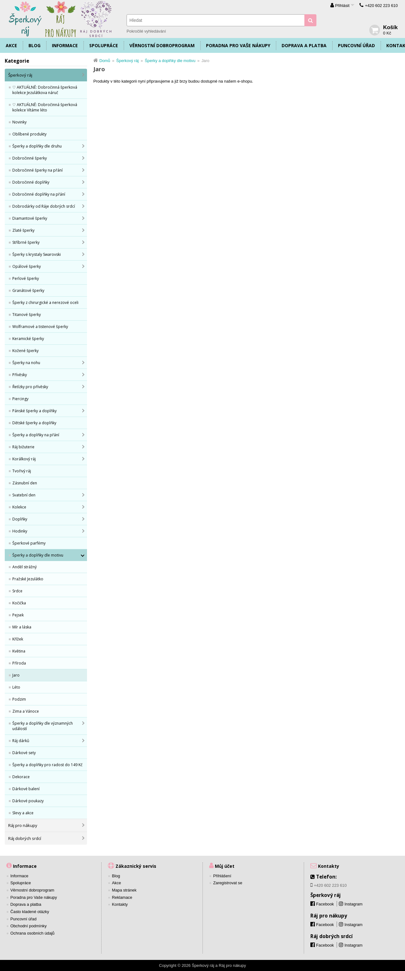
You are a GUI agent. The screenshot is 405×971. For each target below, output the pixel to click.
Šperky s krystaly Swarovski (36, 254)
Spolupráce (103, 45)
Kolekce (19, 507)
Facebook (325, 924)
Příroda (19, 663)
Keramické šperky (28, 338)
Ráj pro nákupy (22, 825)
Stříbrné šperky (26, 242)
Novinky (19, 122)
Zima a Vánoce (25, 711)
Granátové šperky (28, 290)
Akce (11, 45)
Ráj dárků (20, 740)
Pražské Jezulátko (27, 579)
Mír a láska (21, 627)
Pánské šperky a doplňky (34, 410)
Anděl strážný (24, 567)
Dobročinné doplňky (30, 182)
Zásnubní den (24, 483)
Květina (18, 651)
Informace (65, 45)
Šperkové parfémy (29, 543)
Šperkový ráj (20, 75)
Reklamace (122, 897)
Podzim (19, 699)
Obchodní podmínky (28, 926)
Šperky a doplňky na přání (35, 435)
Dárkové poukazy (28, 801)
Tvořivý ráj (21, 471)
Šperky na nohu (26, 362)
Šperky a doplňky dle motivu (37, 555)
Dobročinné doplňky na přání (38, 194)
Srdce (17, 591)
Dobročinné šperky (29, 158)
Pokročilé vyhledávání (146, 31)
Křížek (17, 639)
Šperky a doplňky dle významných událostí (42, 726)
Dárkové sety (24, 752)
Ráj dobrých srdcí (24, 838)
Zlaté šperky (23, 230)
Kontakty (120, 904)
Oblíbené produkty (29, 134)
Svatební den (23, 495)
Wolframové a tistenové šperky (40, 326)
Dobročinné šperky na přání (37, 170)
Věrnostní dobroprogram (162, 45)
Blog (34, 45)
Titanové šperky (26, 314)
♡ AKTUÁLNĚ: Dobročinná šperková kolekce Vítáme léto (44, 107)
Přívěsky (19, 374)
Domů (104, 60)
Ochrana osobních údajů (32, 933)
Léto (16, 687)
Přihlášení (222, 875)
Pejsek (18, 615)
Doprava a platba (304, 45)
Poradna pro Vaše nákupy (238, 45)
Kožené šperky (25, 350)
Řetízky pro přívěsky (30, 386)
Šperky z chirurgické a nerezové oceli (45, 302)
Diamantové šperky (29, 218)
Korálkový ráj (24, 459)
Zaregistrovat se (227, 882)
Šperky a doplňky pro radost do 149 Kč (47, 764)
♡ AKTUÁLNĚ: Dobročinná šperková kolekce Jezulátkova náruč (44, 90)
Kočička (19, 603)
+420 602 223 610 (381, 5)
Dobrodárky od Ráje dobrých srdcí (43, 206)
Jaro (16, 675)
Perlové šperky (25, 278)
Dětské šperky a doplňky (34, 423)
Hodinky (19, 531)
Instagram (354, 904)
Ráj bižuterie (23, 447)
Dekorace (21, 776)
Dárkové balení (26, 788)
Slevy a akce (23, 813)
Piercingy (20, 398)
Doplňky (19, 519)
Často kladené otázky (29, 911)
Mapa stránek (124, 890)
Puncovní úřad (356, 45)
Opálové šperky (26, 266)
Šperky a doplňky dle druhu (37, 146)
